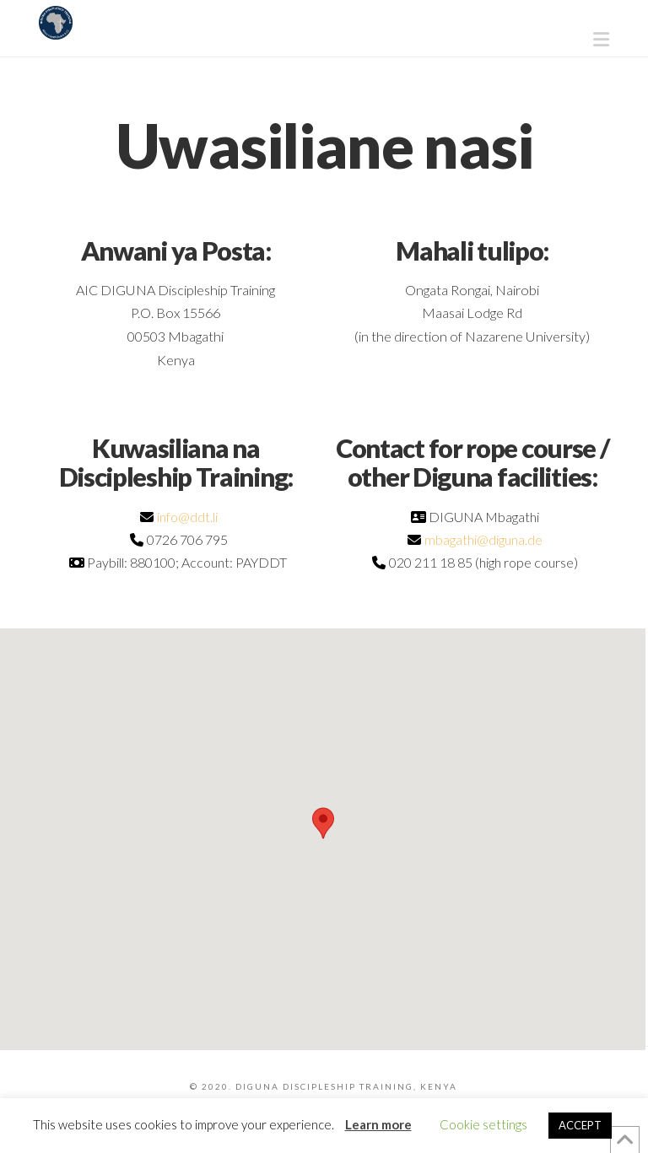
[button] (601, 40)
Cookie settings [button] (483, 1124)
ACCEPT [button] (580, 1125)
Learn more (378, 1124)
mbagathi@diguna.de (483, 539)
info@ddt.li (187, 517)
